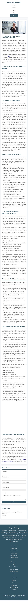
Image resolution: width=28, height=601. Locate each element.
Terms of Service (14, 588)
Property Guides (14, 569)
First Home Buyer (14, 558)
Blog (14, 12)
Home (14, 5)
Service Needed (5, 487)
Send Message (14, 502)
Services (14, 7)
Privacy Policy (14, 586)
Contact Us (14, 15)
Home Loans (14, 549)
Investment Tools (14, 572)
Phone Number (5, 482)
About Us (14, 581)
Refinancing (14, 553)
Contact (14, 583)
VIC (9, 56)
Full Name (4, 471)
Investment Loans (14, 551)
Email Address (5, 476)
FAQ (14, 574)
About (14, 10)
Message (4, 493)
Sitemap (14, 590)
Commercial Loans (14, 556)
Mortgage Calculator (14, 567)
